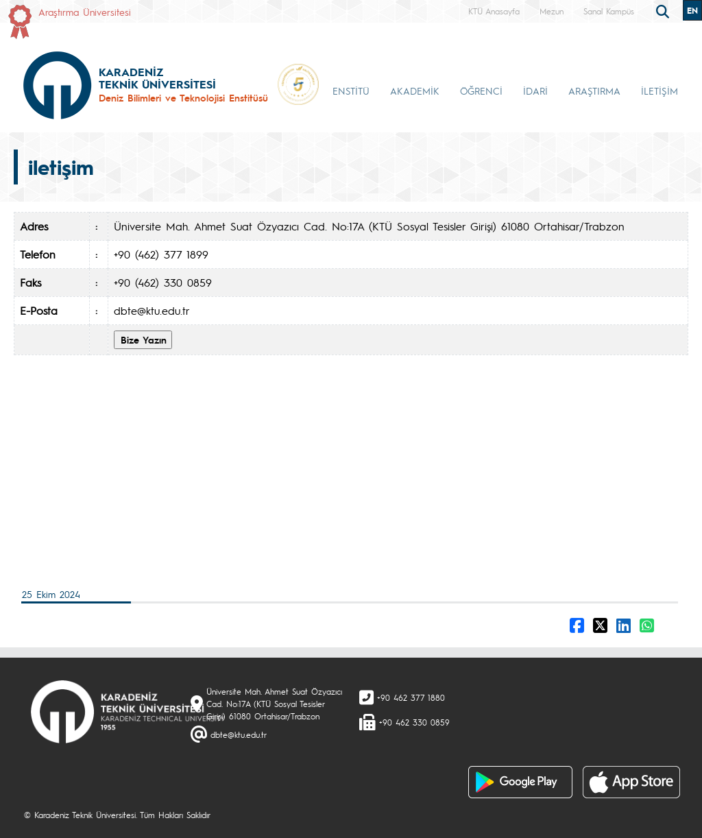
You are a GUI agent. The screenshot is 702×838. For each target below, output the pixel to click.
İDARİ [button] (535, 90)
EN (692, 10)
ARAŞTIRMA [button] (594, 90)
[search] (664, 10)
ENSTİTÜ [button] (351, 90)
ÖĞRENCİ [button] (481, 90)
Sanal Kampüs (608, 10)
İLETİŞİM (659, 90)
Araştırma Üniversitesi (84, 11)
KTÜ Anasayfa (494, 10)
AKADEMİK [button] (414, 90)
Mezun (552, 10)
